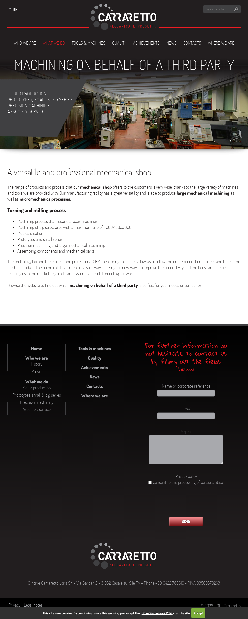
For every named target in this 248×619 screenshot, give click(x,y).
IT (10, 9)
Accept (198, 613)
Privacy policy (186, 476)
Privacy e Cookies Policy (158, 613)
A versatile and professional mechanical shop (79, 172)
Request (186, 431)
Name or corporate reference (186, 386)
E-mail (186, 408)
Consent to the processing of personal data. (188, 482)
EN (15, 9)
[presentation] (186, 503)
